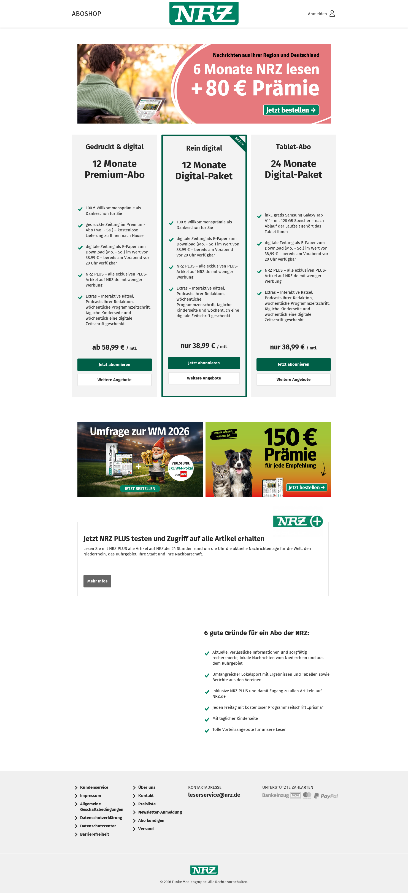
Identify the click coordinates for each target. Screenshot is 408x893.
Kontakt (146, 795)
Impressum (90, 795)
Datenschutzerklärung (101, 817)
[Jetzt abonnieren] (79, 193)
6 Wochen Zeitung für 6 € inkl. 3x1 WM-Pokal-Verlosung (140, 461)
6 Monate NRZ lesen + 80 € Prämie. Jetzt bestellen (204, 85)
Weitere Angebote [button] (114, 379)
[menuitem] (314, 13)
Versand (146, 828)
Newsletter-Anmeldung (160, 812)
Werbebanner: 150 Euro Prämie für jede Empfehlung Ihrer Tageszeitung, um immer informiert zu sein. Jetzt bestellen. (268, 461)
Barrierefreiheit (94, 834)
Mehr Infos (97, 581)
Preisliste (147, 803)
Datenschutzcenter (98, 826)
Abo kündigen (151, 820)
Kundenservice (94, 787)
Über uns (146, 787)
